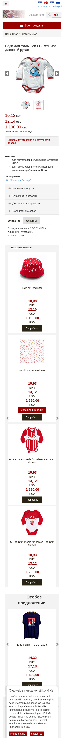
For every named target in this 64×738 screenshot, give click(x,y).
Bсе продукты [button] (32, 25)
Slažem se (36, 733)
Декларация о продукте (24, 203)
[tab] (32, 188)
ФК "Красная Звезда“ (18, 180)
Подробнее (32, 328)
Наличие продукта (21, 188)
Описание (14, 220)
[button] (6, 416)
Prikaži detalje (17, 733)
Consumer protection (22, 210)
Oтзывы (31, 220)
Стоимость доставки (22, 195)
